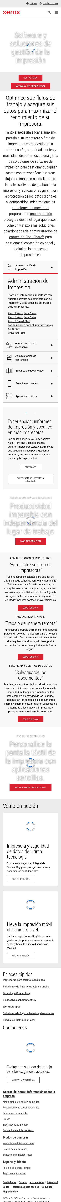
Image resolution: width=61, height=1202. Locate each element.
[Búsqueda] (49, 12)
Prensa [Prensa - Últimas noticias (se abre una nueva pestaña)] (6, 1119)
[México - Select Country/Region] (31, 3)
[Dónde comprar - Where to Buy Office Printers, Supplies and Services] (49, 3)
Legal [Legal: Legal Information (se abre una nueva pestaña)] (6, 1187)
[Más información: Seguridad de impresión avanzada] (30, 849)
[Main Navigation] (56, 12)
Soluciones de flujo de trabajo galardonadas (28, 1013)
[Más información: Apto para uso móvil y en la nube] (30, 927)
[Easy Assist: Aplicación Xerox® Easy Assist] (30, 467)
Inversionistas (37, 1182)
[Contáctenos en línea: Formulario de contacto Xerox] (30, 1060)
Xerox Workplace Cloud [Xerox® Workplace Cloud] (22, 313)
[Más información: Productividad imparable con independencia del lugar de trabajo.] (30, 521)
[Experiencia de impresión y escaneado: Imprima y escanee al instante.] (30, 479)
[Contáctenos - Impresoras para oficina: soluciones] (30, 78)
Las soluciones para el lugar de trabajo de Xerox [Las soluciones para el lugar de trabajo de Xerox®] (30, 327)
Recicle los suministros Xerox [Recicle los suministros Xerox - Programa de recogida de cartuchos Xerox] (18, 1130)
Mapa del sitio (10, 1191)
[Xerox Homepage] (12, 12)
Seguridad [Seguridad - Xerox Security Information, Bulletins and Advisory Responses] (47, 1187)
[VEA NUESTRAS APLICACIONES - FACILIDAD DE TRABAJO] (30, 763)
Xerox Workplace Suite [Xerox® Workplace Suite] (22, 317)
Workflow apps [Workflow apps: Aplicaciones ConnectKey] (11, 1006)
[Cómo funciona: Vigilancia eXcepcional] (30, 719)
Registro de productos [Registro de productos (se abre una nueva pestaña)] (14, 1173)
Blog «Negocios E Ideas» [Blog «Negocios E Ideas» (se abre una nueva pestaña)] (15, 1124)
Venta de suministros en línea (18, 1143)
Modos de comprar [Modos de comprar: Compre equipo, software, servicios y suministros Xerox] (15, 1137)
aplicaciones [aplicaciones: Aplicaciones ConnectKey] (31, 190)
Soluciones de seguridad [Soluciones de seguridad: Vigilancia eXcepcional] (15, 1113)
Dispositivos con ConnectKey (19, 1000)
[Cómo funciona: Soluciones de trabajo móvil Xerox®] (30, 657)
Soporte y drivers (14, 1162)
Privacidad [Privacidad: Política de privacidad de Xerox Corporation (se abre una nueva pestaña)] (52, 1182)
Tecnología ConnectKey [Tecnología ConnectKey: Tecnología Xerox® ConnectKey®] (16, 993)
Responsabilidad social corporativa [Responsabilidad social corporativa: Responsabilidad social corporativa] (21, 1107)
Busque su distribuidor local (19, 1020)
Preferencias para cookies (25, 1187)
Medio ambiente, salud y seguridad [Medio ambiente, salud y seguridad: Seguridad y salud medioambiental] (21, 1101)
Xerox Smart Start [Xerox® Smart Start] (19, 321)
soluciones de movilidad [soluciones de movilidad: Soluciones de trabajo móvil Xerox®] (30, 208)
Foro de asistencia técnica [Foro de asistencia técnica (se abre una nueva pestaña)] (16, 1167)
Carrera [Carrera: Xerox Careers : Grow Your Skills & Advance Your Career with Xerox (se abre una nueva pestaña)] (23, 1182)
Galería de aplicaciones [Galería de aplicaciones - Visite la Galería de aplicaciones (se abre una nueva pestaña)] (15, 1149)
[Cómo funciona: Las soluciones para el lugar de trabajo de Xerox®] (30, 608)
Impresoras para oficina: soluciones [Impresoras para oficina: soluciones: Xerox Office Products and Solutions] (24, 980)
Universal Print (16, 333)
